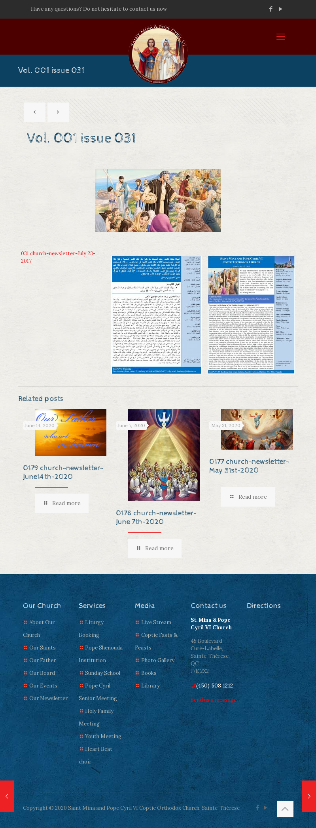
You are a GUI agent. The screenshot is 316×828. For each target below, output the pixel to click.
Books (149, 673)
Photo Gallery (157, 660)
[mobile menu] (281, 36)
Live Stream (156, 622)
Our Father (42, 660)
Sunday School (102, 673)
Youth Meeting (103, 736)
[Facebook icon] (271, 9)
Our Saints (42, 647)
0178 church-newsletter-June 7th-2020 (156, 517)
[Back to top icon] (285, 809)
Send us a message (214, 700)
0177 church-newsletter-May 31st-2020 (249, 466)
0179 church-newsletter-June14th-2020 (63, 472)
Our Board (42, 673)
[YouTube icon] (281, 9)
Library (150, 685)
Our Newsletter (48, 698)
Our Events (43, 685)
